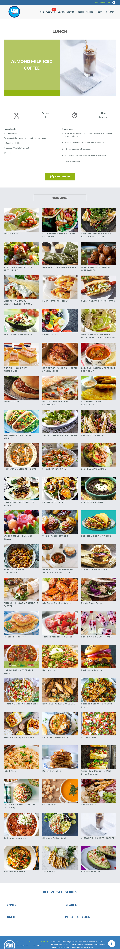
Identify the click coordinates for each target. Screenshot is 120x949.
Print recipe (60, 176)
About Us (32, 941)
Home (41, 12)
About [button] (100, 12)
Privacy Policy (22, 946)
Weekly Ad (51, 12)
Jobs (96, 2)
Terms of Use (36, 946)
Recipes (81, 12)
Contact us (44, 941)
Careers (20, 941)
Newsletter (105, 2)
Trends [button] (90, 12)
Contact (110, 12)
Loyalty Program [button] (66, 12)
